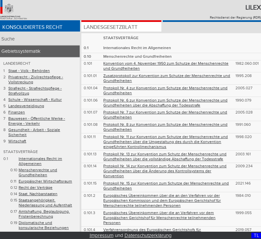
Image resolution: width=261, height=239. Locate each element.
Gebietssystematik (21, 51)
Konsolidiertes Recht (32, 27)
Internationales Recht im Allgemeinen (40, 161)
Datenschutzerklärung (148, 235)
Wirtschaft (17, 141)
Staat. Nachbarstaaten (38, 194)
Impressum (102, 235)
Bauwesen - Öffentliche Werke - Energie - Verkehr (36, 121)
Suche (8, 39)
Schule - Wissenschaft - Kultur (35, 99)
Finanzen (16, 112)
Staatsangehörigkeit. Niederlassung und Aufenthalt (45, 203)
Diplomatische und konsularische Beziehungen (44, 225)
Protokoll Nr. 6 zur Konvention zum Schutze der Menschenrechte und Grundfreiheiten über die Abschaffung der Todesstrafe (165, 103)
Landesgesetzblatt (110, 27)
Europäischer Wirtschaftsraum (45, 181)
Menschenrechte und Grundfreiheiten (38, 173)
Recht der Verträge (35, 187)
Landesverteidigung (26, 106)
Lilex (253, 7)
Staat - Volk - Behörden (29, 70)
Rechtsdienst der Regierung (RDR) (235, 18)
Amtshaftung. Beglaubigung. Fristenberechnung (44, 214)
